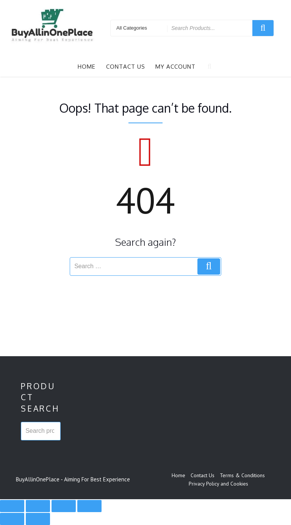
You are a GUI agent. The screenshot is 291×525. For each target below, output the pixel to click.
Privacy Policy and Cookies (218, 483)
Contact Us (125, 66)
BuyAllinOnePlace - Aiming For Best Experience (73, 479)
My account (175, 66)
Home (86, 66)
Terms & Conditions (242, 475)
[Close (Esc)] (89, 506)
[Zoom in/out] (12, 506)
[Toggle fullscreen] (38, 506)
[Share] (64, 506)
